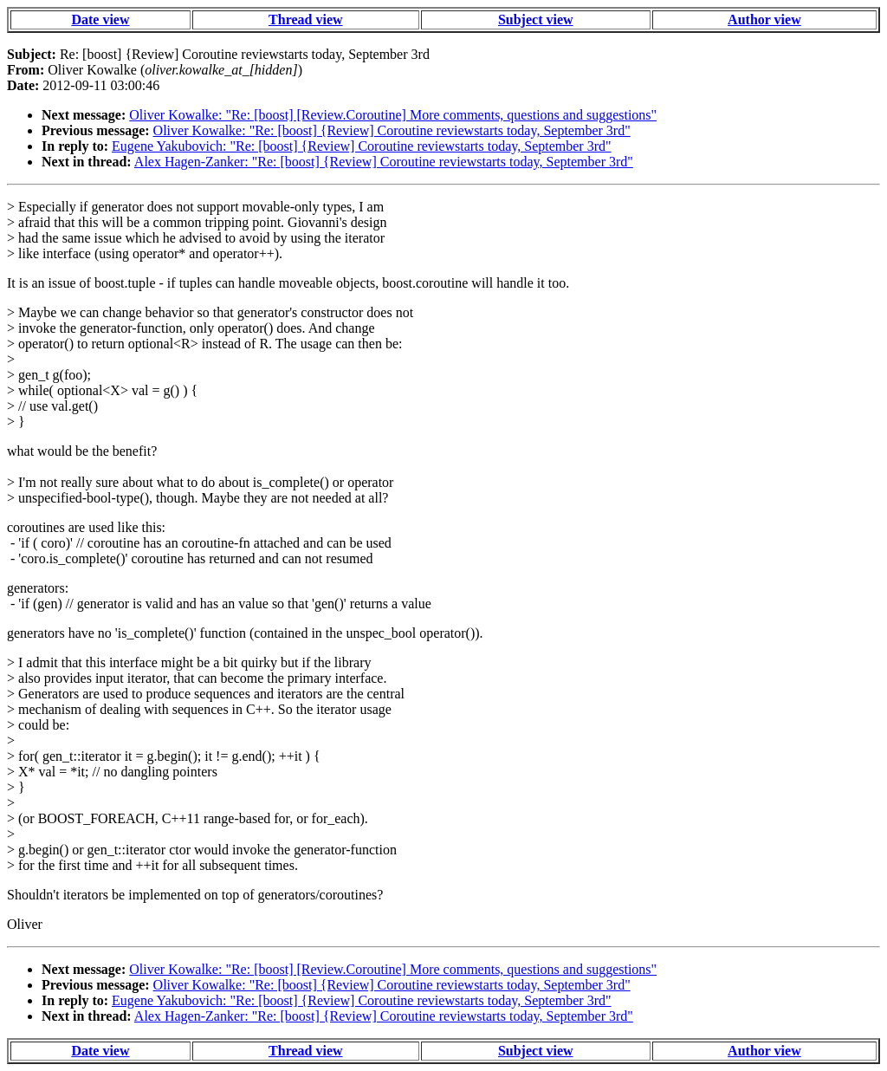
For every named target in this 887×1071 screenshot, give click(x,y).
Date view (100, 19)
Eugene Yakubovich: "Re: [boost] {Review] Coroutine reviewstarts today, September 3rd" (361, 146)
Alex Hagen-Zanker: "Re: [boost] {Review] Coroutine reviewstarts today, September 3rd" (383, 161)
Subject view (535, 19)
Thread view (305, 19)
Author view (764, 19)
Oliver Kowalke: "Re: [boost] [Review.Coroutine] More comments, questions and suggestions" (393, 114)
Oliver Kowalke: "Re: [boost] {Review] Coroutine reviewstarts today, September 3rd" (392, 130)
